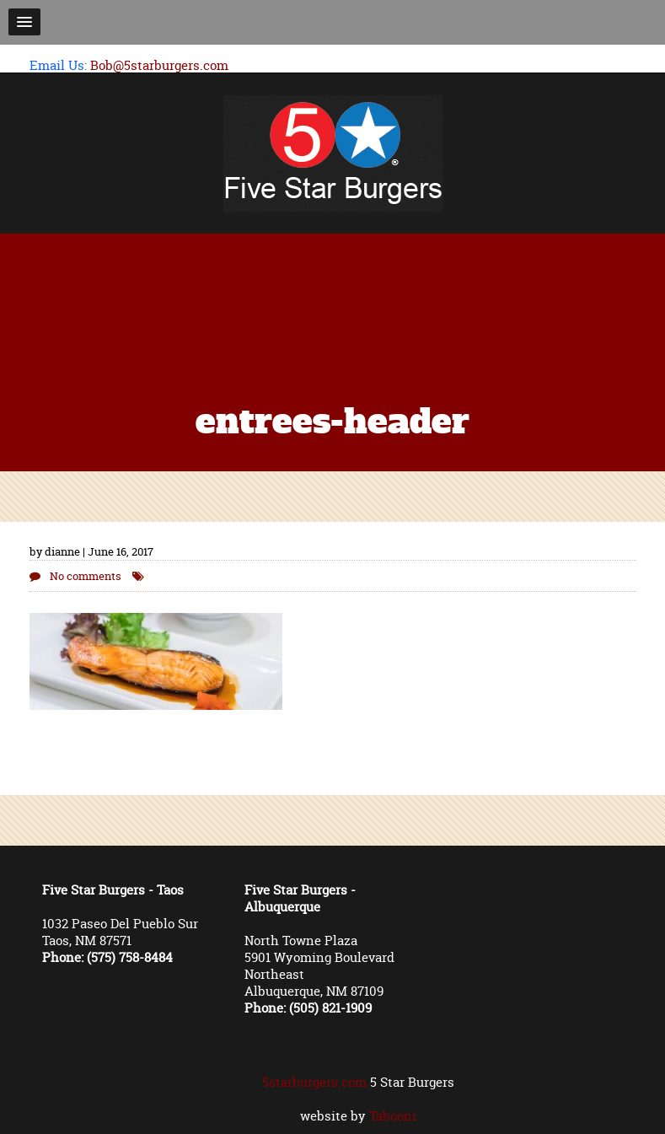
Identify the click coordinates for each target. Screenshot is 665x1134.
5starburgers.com (314, 1082)
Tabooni (392, 1116)
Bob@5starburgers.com (159, 65)
